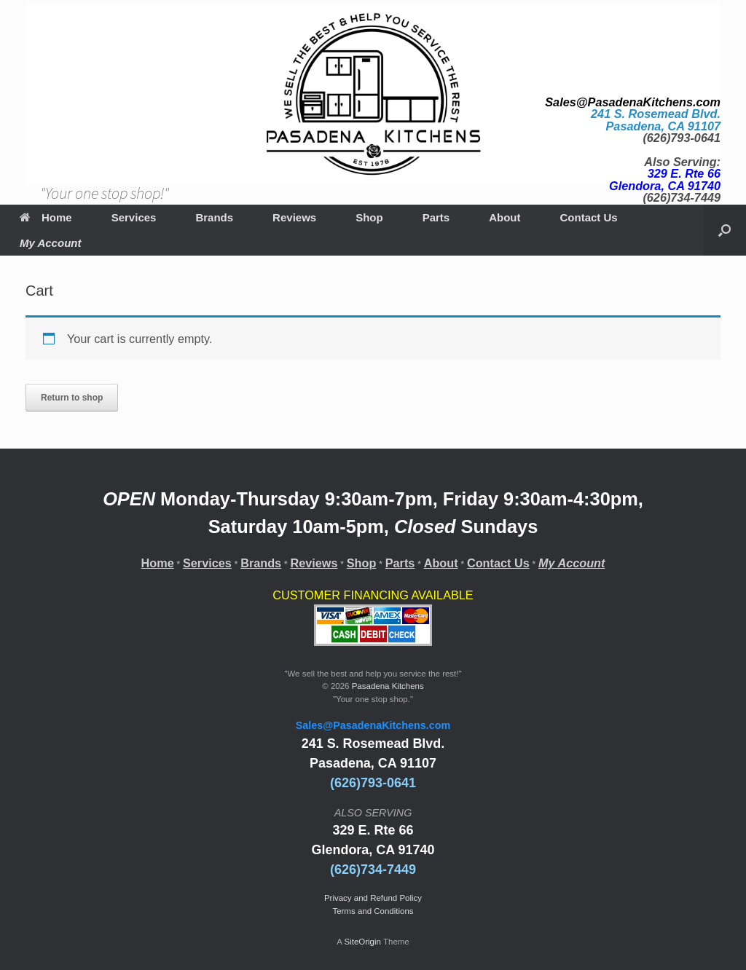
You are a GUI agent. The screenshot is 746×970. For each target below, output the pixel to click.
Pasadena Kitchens (388, 686)
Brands (214, 217)
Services (134, 217)
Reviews (294, 217)
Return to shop (72, 398)
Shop (369, 217)
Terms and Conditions (372, 911)
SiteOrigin (362, 941)
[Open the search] (724, 230)
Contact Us (589, 217)
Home (46, 217)
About (504, 217)
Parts (436, 217)
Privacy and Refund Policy (373, 898)
